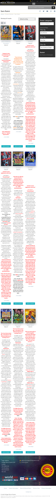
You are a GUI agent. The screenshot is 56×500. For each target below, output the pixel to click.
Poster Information (13, 488)
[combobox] (40, 7)
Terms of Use (36, 488)
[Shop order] (27, 19)
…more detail (6, 137)
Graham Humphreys (17, 232)
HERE (16, 116)
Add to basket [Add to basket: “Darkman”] (18, 146)
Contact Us (28, 492)
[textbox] (47, 23)
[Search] (53, 7)
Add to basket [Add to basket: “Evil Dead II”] (6, 452)
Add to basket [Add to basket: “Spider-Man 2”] (30, 452)
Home (2, 14)
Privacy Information (46, 488)
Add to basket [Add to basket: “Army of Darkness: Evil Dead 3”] (6, 146)
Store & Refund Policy (25, 488)
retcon (3, 354)
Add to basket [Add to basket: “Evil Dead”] (30, 146)
